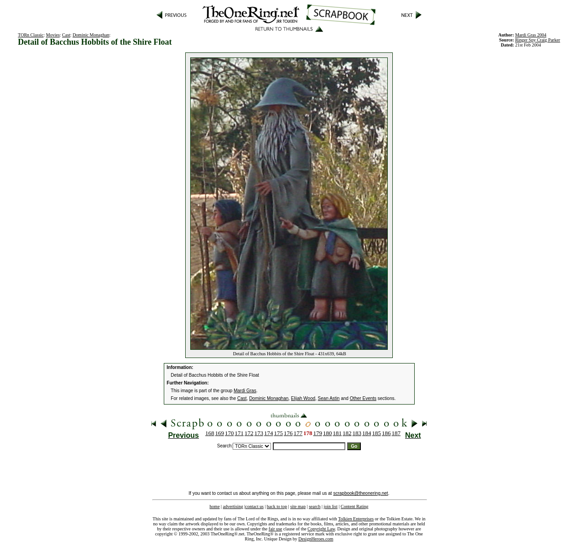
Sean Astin (329, 398)
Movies (53, 34)
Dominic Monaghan (91, 34)
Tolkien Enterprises (356, 518)
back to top (277, 506)
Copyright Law (321, 528)
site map (298, 506)
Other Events (363, 398)
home (214, 506)
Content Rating (355, 506)
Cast (66, 34)
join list (330, 506)
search (315, 506)
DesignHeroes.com (315, 538)
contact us (254, 506)
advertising (233, 506)
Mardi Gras (245, 390)
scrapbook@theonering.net (360, 493)
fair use (275, 528)
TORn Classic (30, 34)
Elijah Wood (303, 398)
